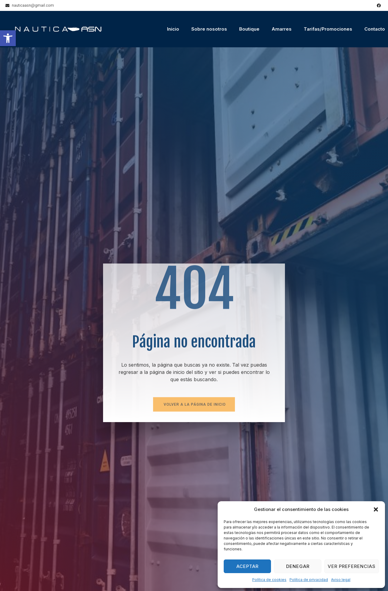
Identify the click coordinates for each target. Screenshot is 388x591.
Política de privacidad (308, 579)
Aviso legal (340, 579)
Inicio (173, 29)
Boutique (249, 29)
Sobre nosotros (209, 29)
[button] (8, 38)
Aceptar (247, 566)
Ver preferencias (352, 566)
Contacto (374, 29)
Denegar (297, 566)
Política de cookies (269, 579)
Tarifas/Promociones (328, 29)
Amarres (282, 29)
